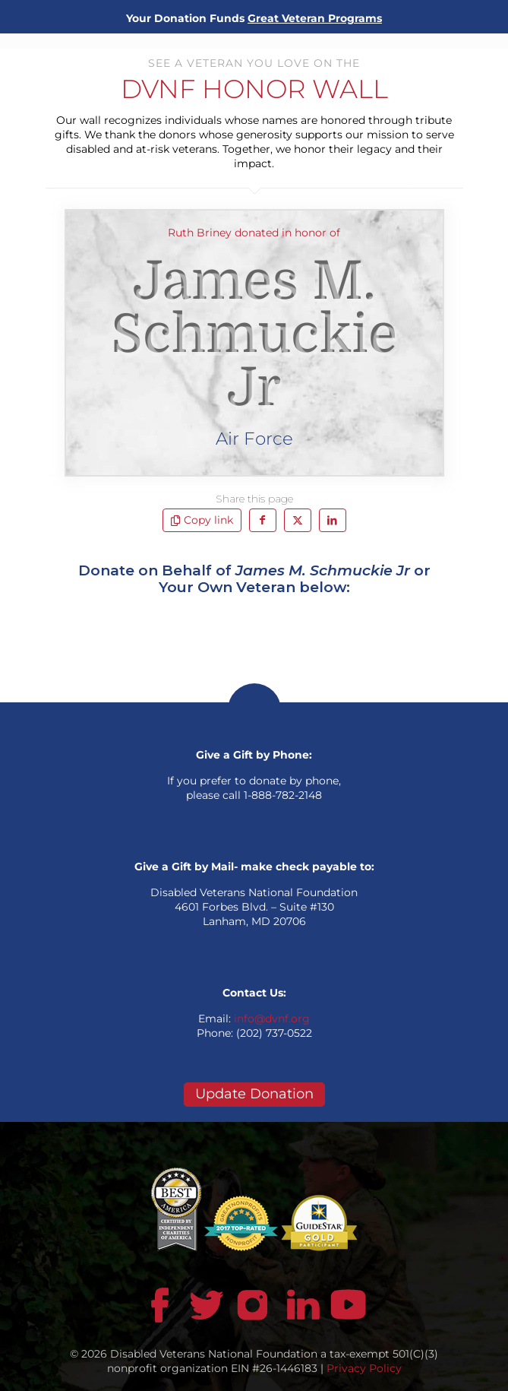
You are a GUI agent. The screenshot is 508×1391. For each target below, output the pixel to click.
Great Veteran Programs (315, 18)
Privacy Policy (364, 1368)
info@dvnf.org (272, 1018)
